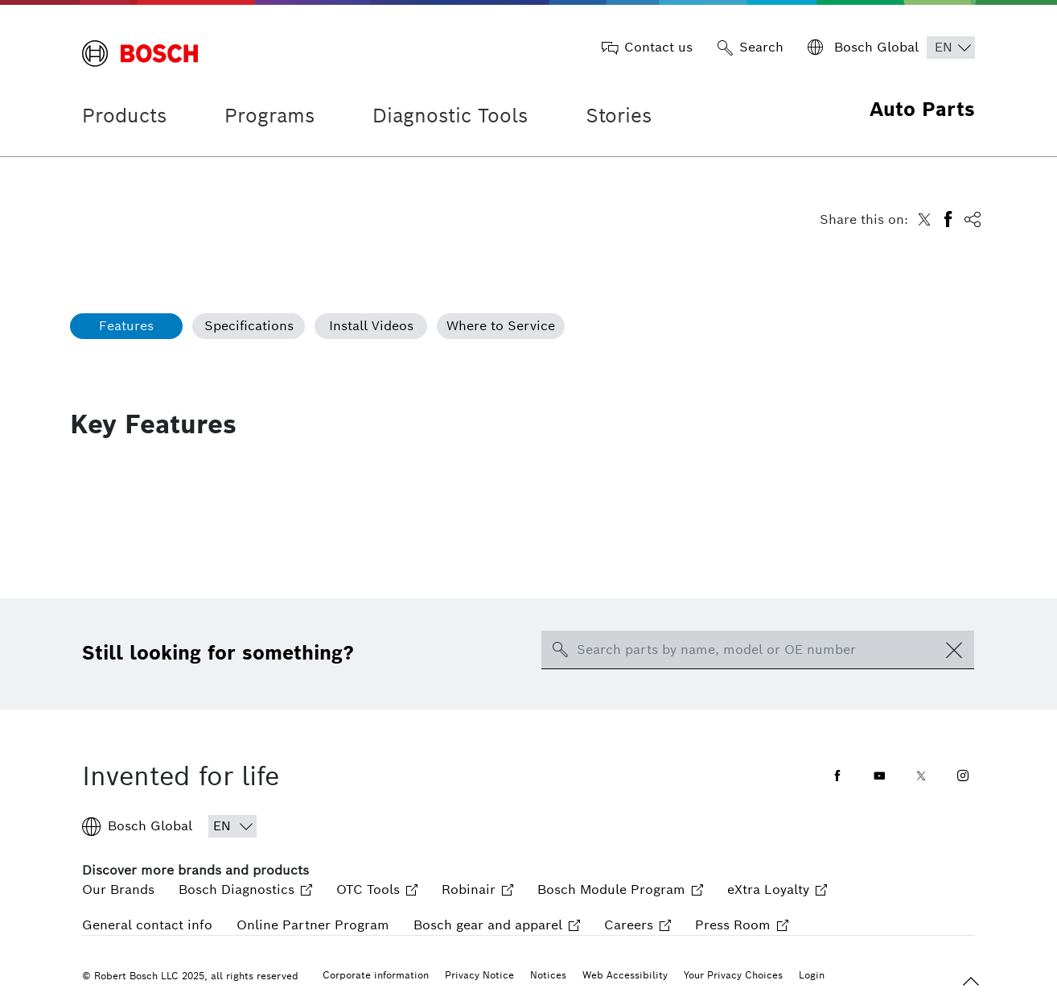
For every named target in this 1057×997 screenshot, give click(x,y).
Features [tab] (126, 325)
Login (812, 975)
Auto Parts (922, 109)
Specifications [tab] (249, 325)
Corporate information (376, 975)
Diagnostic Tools (450, 115)
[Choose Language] (951, 47)
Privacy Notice (479, 975)
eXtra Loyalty (777, 889)
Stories (619, 115)
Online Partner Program (312, 924)
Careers (637, 924)
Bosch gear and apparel (496, 924)
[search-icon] (559, 650)
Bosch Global (137, 826)
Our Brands (118, 889)
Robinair (477, 889)
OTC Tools (376, 889)
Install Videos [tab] (371, 325)
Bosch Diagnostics (245, 889)
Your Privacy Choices (733, 975)
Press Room (741, 924)
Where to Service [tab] (500, 325)
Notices (548, 975)
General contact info (147, 924)
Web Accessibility (625, 975)
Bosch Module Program (620, 889)
